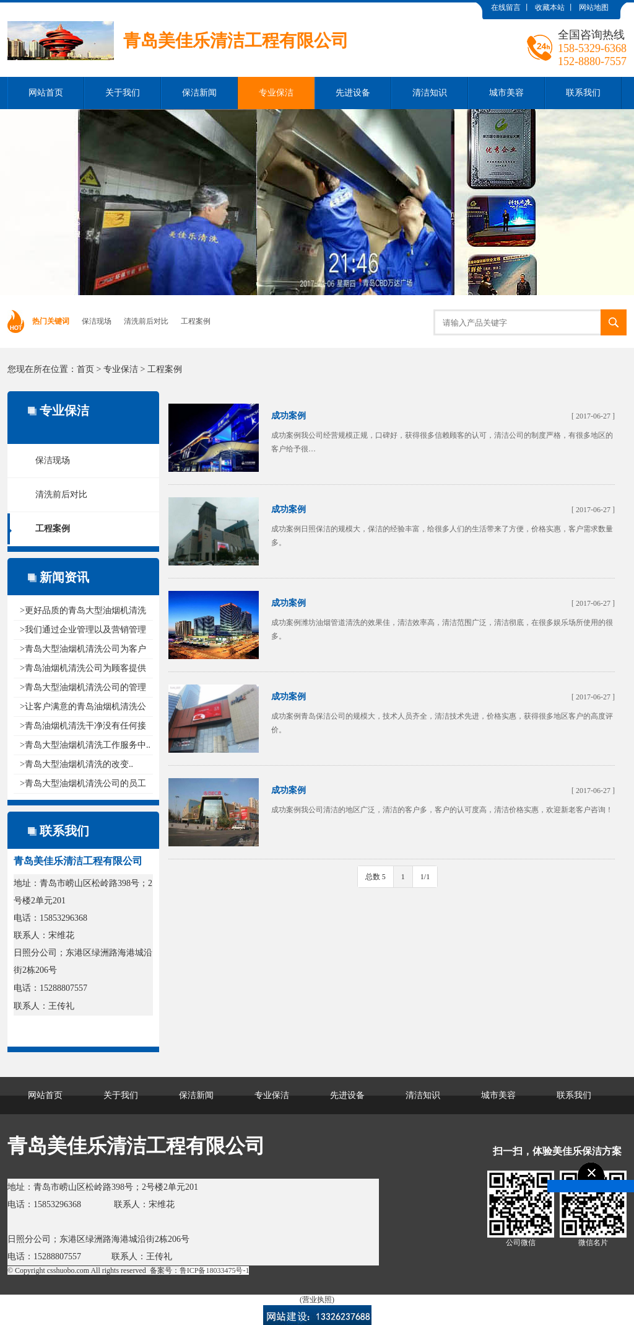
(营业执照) (317, 1299)
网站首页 (45, 92)
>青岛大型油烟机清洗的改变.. (76, 764)
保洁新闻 (199, 92)
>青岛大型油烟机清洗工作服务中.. (85, 745)
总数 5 (375, 876)
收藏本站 (550, 7)
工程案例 (196, 321)
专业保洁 (276, 92)
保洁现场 (96, 321)
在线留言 (506, 7)
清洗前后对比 (146, 321)
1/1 (425, 876)
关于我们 (122, 92)
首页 (85, 369)
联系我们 (583, 92)
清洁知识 (429, 92)
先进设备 (353, 92)
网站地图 (594, 7)
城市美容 (506, 92)
